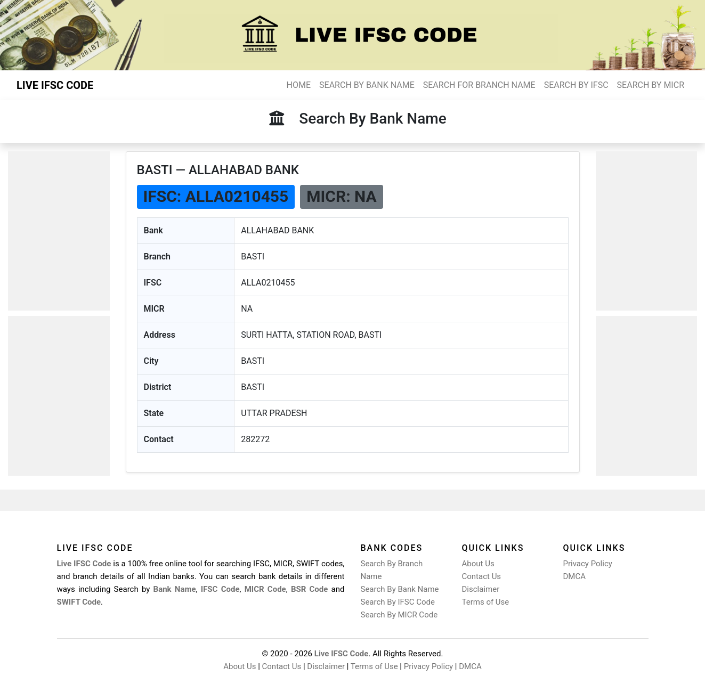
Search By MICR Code (399, 615)
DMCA (574, 576)
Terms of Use (485, 602)
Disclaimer (481, 589)
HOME (299, 85)
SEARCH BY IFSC (576, 85)
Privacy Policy (587, 563)
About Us (478, 563)
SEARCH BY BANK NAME (367, 85)
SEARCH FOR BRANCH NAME (479, 85)
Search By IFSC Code (398, 602)
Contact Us (481, 576)
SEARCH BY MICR (650, 85)
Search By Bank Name (400, 589)
